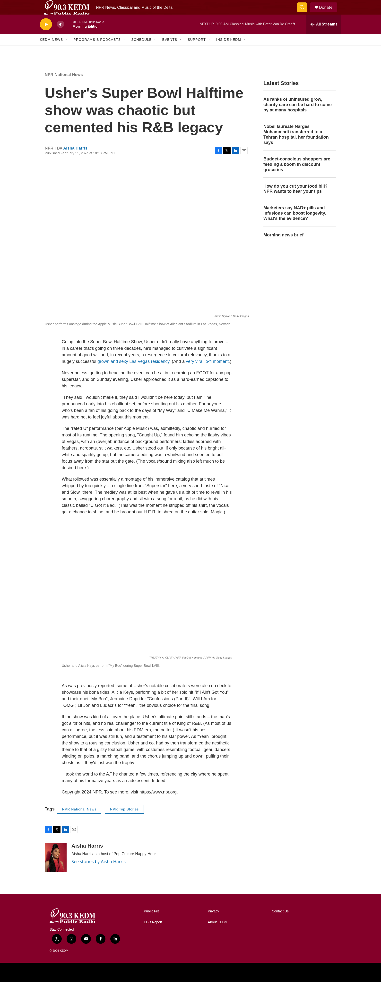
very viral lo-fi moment (207, 372)
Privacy (213, 922)
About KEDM (217, 933)
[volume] (60, 35)
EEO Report (153, 933)
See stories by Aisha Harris (98, 872)
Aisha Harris (75, 159)
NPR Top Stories (124, 820)
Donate (328, 12)
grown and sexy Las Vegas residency (133, 372)
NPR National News (64, 85)
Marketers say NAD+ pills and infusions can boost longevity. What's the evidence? (294, 224)
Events (169, 50)
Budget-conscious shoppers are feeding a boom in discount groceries (296, 175)
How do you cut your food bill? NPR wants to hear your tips (295, 200)
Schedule (141, 50)
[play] (46, 35)
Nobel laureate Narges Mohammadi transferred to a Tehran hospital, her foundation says (296, 145)
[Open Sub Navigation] (67, 50)
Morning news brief (283, 245)
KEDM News (51, 50)
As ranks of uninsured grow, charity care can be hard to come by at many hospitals (297, 115)
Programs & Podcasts (97, 50)
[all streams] (323, 35)
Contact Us (280, 922)
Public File (152, 922)
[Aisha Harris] (56, 868)
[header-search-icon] (304, 13)
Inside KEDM (228, 50)
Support (197, 50)
